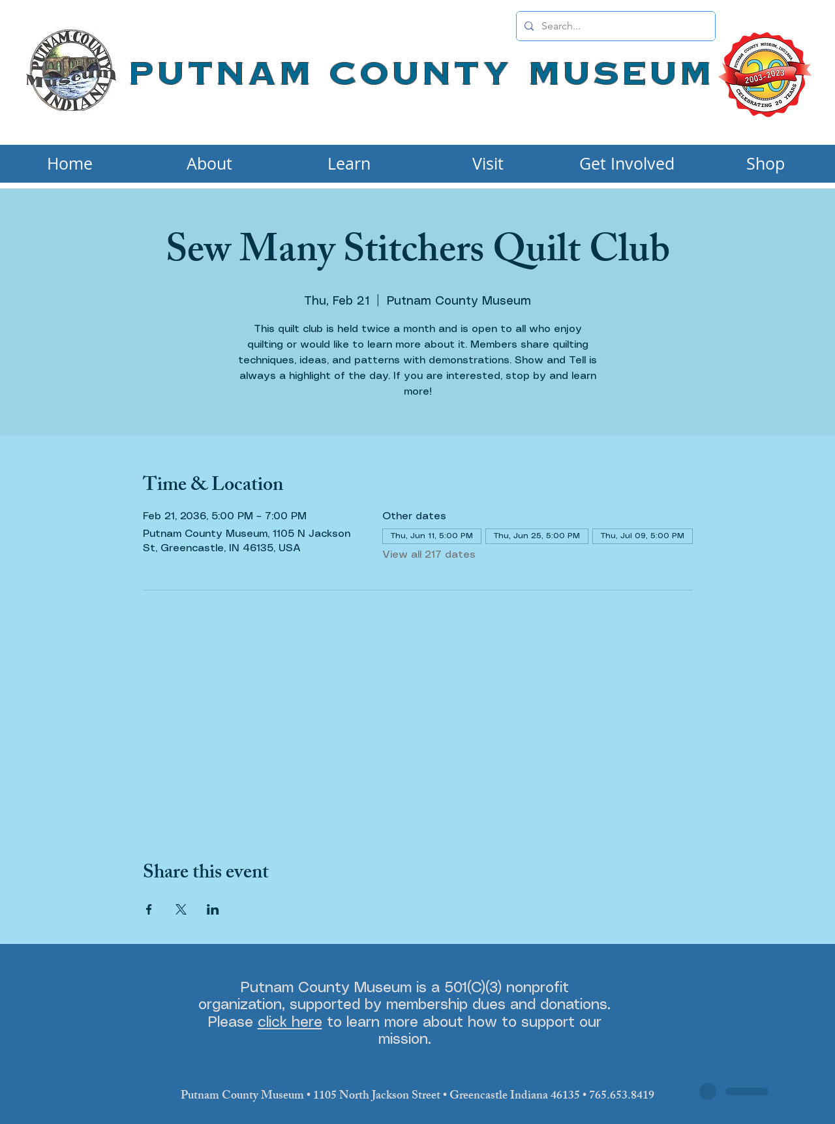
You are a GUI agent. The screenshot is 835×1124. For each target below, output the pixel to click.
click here (290, 1022)
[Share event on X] (181, 909)
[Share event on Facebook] (149, 909)
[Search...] (614, 26)
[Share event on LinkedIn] (213, 909)
